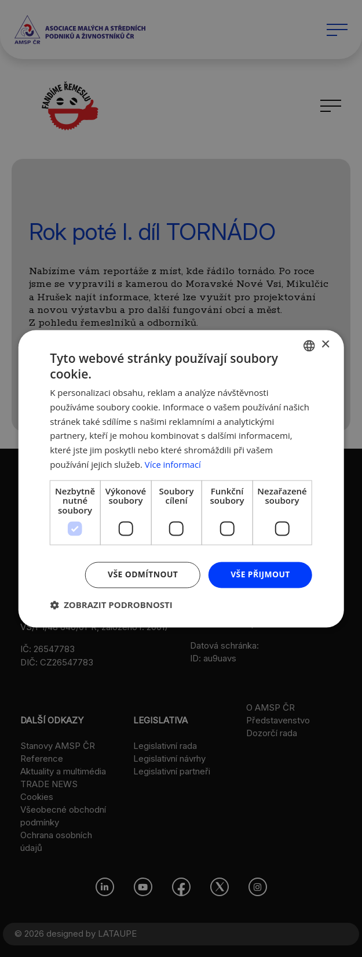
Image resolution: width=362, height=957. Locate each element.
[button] (111, 604)
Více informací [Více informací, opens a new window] (173, 464)
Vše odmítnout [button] (142, 574)
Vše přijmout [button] (260, 574)
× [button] (325, 344)
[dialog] (181, 478)
